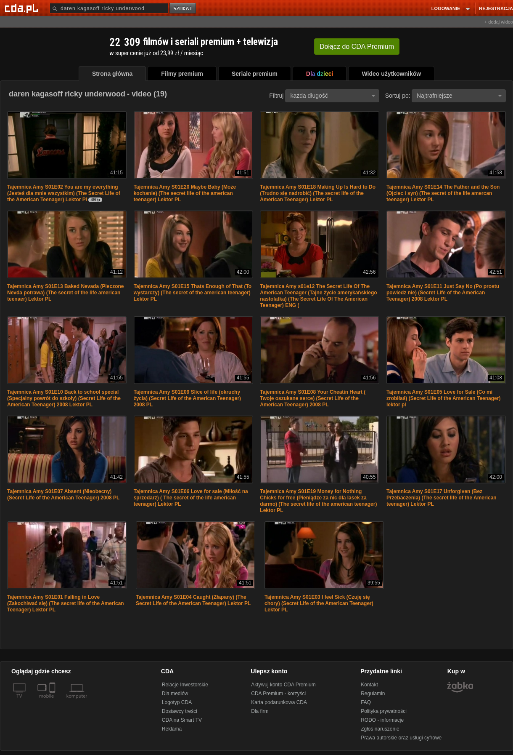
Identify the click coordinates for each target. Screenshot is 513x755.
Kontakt (369, 685)
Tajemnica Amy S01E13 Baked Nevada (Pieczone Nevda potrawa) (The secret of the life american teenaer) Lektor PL (65, 292)
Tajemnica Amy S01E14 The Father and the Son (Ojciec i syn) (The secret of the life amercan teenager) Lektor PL (443, 193)
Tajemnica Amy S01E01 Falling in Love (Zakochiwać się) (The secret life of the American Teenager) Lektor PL (65, 603)
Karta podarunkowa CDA (279, 702)
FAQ (366, 702)
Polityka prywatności (384, 711)
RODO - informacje (382, 720)
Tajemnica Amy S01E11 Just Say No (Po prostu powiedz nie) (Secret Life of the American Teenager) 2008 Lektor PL (442, 292)
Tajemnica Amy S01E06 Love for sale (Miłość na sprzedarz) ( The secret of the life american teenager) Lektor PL (191, 497)
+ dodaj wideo (498, 21)
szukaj (183, 8)
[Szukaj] (109, 8)
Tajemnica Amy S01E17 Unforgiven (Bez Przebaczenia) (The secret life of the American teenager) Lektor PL (441, 497)
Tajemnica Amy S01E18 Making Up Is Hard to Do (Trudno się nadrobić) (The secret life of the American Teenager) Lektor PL (317, 193)
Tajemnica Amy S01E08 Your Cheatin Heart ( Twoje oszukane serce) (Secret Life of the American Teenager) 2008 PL (312, 398)
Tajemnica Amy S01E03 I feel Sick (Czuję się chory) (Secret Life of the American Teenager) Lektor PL (318, 603)
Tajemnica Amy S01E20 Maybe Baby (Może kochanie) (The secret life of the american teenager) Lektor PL (185, 193)
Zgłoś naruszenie (380, 729)
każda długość (332, 95)
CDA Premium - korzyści (278, 693)
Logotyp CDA (177, 702)
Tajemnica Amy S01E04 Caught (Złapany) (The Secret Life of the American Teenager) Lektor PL (193, 600)
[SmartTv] (53, 701)
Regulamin (373, 693)
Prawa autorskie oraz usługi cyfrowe (401, 738)
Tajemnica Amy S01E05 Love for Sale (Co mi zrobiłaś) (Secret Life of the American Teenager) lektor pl (443, 398)
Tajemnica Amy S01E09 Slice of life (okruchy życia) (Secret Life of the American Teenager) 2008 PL (187, 398)
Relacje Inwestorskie (185, 685)
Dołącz (357, 46)
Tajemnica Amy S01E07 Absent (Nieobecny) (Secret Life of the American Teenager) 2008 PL (63, 494)
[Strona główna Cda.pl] (22, 8)
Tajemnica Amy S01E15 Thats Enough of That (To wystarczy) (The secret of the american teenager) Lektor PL (193, 292)
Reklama (172, 729)
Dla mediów (175, 693)
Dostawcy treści (179, 711)
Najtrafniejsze (459, 95)
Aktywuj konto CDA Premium (283, 685)
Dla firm (259, 711)
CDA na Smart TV (182, 720)
